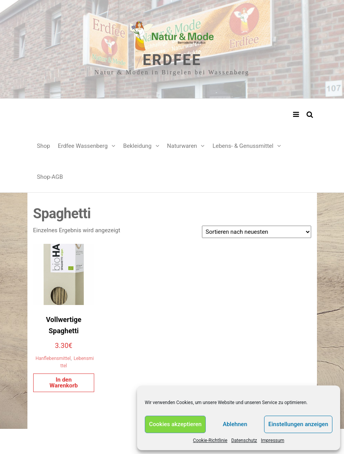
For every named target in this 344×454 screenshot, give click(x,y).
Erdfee (171, 60)
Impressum (272, 440)
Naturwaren (182, 145)
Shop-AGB (50, 176)
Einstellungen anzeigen (298, 424)
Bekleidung (137, 145)
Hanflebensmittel (53, 358)
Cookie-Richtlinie (210, 440)
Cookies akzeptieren (175, 424)
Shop (43, 145)
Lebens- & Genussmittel (242, 145)
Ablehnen (235, 424)
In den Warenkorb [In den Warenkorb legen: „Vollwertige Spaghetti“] (63, 382)
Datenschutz (244, 440)
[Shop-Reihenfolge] (256, 232)
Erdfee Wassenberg (83, 145)
